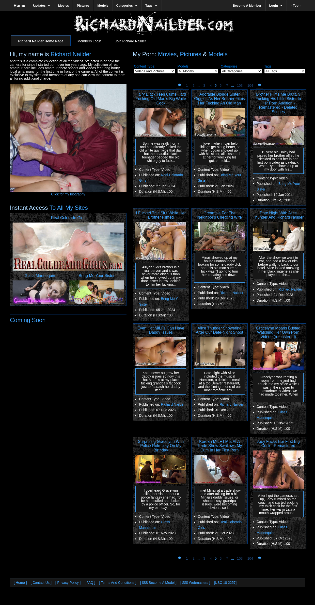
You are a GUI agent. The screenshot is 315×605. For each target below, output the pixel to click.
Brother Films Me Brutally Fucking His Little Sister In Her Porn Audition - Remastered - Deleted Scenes (278, 103)
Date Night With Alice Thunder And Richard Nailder (278, 215)
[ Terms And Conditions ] (117, 583)
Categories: (229, 66)
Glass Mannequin (39, 276)
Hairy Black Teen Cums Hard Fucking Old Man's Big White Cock (161, 98)
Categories (124, 5)
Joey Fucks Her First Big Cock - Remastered (278, 443)
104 (250, 85)
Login (273, 5)
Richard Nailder (70, 54)
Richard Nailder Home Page (40, 41)
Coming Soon (28, 320)
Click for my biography (68, 192)
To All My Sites (68, 207)
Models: (183, 66)
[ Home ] (20, 583)
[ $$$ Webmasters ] (195, 583)
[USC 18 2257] (225, 583)
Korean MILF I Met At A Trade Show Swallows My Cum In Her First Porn (219, 445)
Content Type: (144, 66)
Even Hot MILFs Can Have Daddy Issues (160, 330)
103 (240, 85)
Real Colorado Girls (68, 218)
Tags (148, 5)
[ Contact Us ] (41, 583)
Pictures (190, 54)
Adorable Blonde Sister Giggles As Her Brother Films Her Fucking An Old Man (219, 98)
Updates (39, 5)
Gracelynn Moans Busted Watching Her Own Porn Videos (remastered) (278, 332)
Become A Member (247, 5)
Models (217, 54)
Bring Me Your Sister (97, 276)
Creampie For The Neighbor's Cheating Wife (219, 215)
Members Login (89, 41)
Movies (167, 54)
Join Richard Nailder (130, 41)
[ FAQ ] (89, 583)
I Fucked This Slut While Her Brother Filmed (161, 215)
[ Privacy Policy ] (68, 583)
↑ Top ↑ (295, 5)
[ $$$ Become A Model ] (158, 583)
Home (19, 5)
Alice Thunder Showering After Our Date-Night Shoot (219, 330)
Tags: (268, 66)
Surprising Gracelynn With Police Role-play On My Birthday (161, 445)
